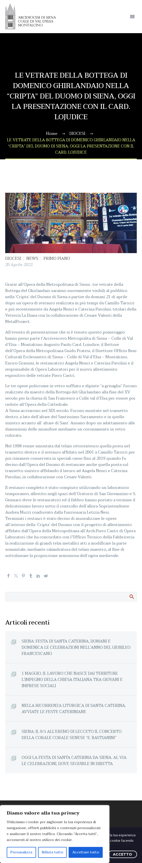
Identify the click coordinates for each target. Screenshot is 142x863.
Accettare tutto (85, 852)
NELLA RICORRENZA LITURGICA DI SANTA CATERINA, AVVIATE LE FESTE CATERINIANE (74, 708)
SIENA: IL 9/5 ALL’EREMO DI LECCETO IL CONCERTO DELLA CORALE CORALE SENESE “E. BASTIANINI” (72, 734)
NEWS (32, 258)
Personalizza (21, 852)
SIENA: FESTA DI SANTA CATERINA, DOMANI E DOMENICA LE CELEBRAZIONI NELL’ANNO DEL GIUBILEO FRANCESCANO (76, 647)
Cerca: (131, 596)
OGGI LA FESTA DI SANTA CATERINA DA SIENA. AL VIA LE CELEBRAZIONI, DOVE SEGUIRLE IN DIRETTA (74, 760)
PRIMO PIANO (57, 258)
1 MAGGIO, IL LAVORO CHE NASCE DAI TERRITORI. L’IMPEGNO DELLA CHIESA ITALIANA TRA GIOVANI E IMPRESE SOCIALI (72, 679)
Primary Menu (132, 16)
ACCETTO (122, 854)
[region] (54, 834)
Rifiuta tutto (52, 852)
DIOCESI (13, 258)
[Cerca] (71, 596)
